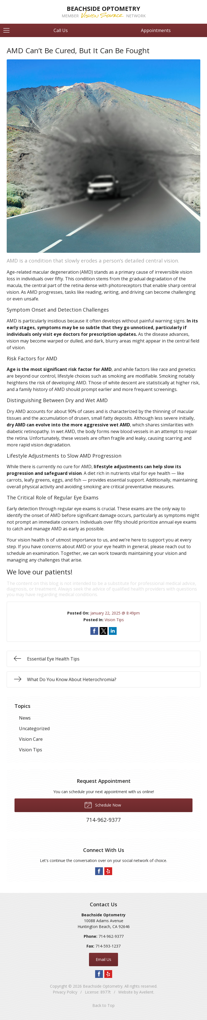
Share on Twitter (103, 631)
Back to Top (103, 1005)
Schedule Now (102, 804)
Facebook (99, 871)
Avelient (146, 992)
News (25, 718)
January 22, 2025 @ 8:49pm (115, 613)
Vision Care (31, 739)
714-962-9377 (111, 936)
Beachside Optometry (102, 986)
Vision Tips (114, 619)
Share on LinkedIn (113, 631)
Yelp (108, 871)
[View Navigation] (8, 30)
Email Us (103, 959)
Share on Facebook (94, 631)
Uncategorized (34, 728)
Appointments (156, 30)
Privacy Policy (65, 992)
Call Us (61, 30)
